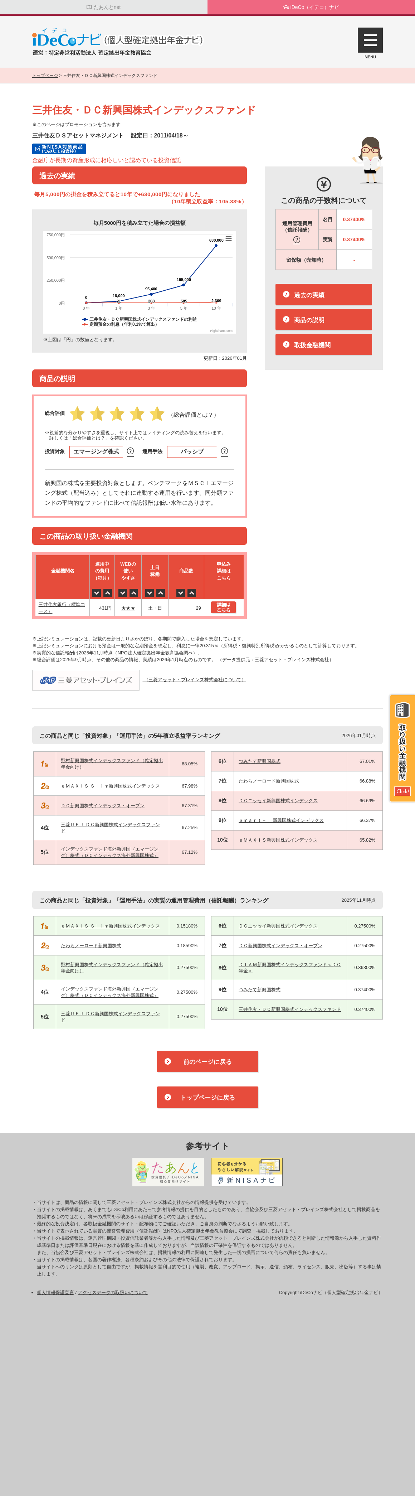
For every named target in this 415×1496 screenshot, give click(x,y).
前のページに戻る (207, 1062)
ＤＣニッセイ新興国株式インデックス (278, 800)
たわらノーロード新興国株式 (269, 781)
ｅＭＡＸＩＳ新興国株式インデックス (278, 840)
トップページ (45, 75)
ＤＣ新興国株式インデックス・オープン (103, 805)
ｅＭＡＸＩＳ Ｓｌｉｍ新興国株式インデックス (110, 786)
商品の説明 (309, 320)
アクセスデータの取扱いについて (113, 1292)
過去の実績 (309, 295)
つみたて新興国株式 (259, 761)
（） (193, 415)
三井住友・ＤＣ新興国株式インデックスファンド (290, 1009)
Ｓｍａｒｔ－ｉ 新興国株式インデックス (281, 820)
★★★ (128, 608)
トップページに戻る (207, 1097)
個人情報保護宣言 (55, 1292)
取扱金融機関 (312, 345)
